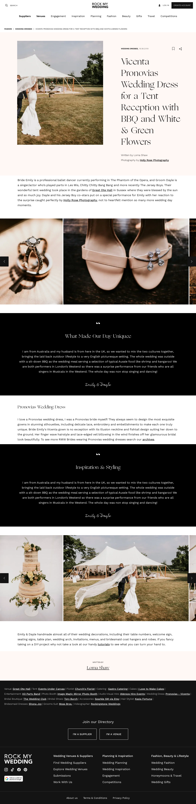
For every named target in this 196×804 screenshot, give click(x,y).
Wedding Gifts (160, 782)
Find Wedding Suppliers (69, 762)
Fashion (111, 16)
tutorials (104, 644)
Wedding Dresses (22, 29)
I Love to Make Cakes (151, 688)
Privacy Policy (121, 797)
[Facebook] (19, 769)
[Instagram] (6, 769)
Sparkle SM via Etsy (107, 698)
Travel (151, 16)
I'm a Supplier (82, 734)
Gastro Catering (118, 688)
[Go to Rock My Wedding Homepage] (18, 759)
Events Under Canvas (51, 688)
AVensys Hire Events (132, 693)
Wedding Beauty (162, 769)
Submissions (62, 775)
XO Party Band (31, 693)
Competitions (169, 16)
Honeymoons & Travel (166, 775)
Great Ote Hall (102, 190)
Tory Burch (71, 698)
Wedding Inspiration (116, 769)
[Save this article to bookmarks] (173, 48)
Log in (163, 5)
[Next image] (191, 261)
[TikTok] (12, 769)
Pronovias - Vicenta (178, 693)
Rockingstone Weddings (105, 703)
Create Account (182, 5)
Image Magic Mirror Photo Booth (77, 693)
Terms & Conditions (95, 797)
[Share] (180, 49)
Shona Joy (35, 703)
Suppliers (25, 16)
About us (72, 797)
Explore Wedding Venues (70, 769)
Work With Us (62, 782)
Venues (40, 16)
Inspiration (78, 16)
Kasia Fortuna (143, 698)
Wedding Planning (114, 762)
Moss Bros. (65, 703)
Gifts (139, 16)
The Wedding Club (34, 698)
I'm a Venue (113, 734)
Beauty (126, 16)
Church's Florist (85, 688)
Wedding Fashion (163, 762)
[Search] (6, 5)
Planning (96, 16)
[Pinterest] (25, 769)
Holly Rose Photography (154, 160)
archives (148, 439)
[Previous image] (4, 261)
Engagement (58, 16)
